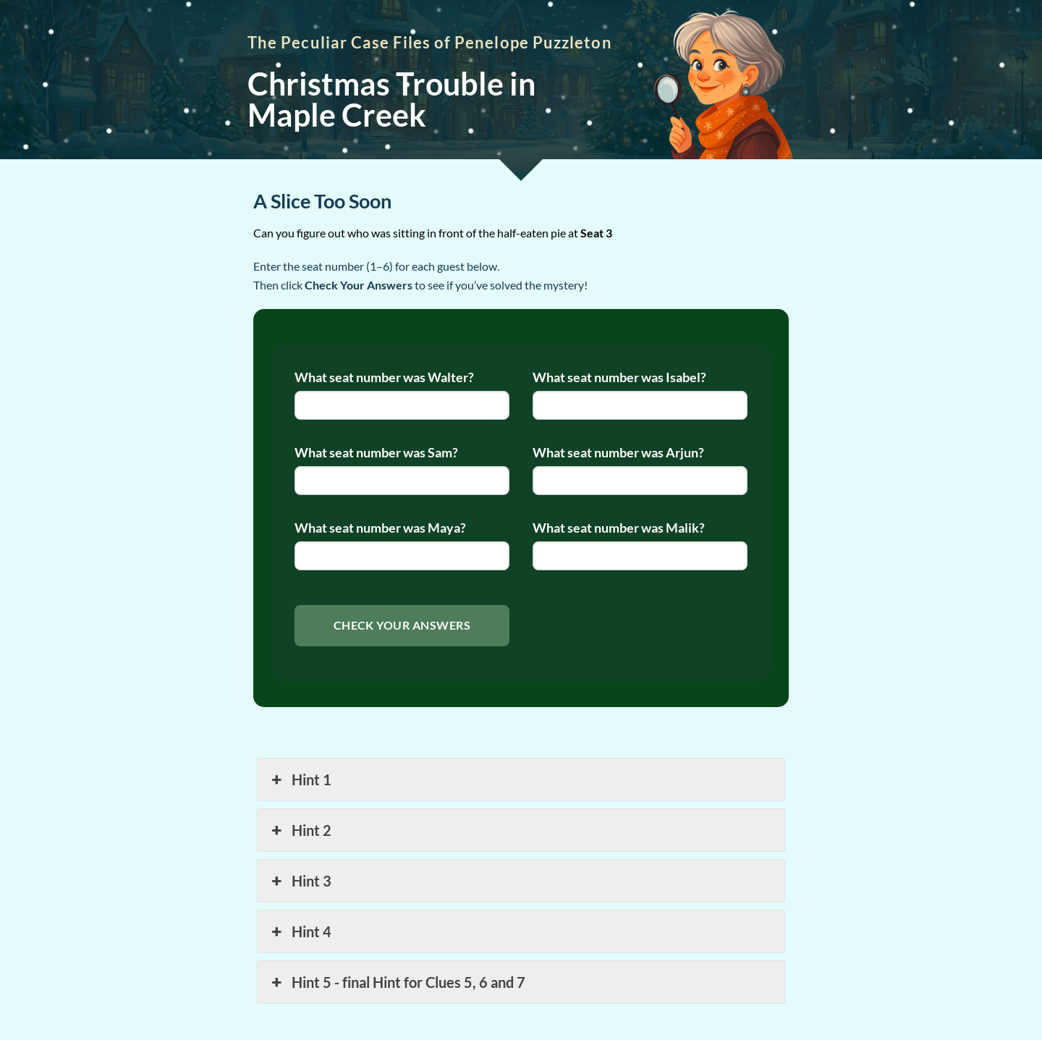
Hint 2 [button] (299, 830)
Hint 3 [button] (299, 881)
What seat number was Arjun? (618, 452)
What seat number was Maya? (380, 528)
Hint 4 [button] (299, 931)
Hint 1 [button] (299, 779)
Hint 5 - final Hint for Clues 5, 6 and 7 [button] (396, 982)
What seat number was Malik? (619, 528)
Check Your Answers (402, 625)
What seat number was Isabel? (619, 377)
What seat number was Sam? (376, 452)
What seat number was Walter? (384, 377)
